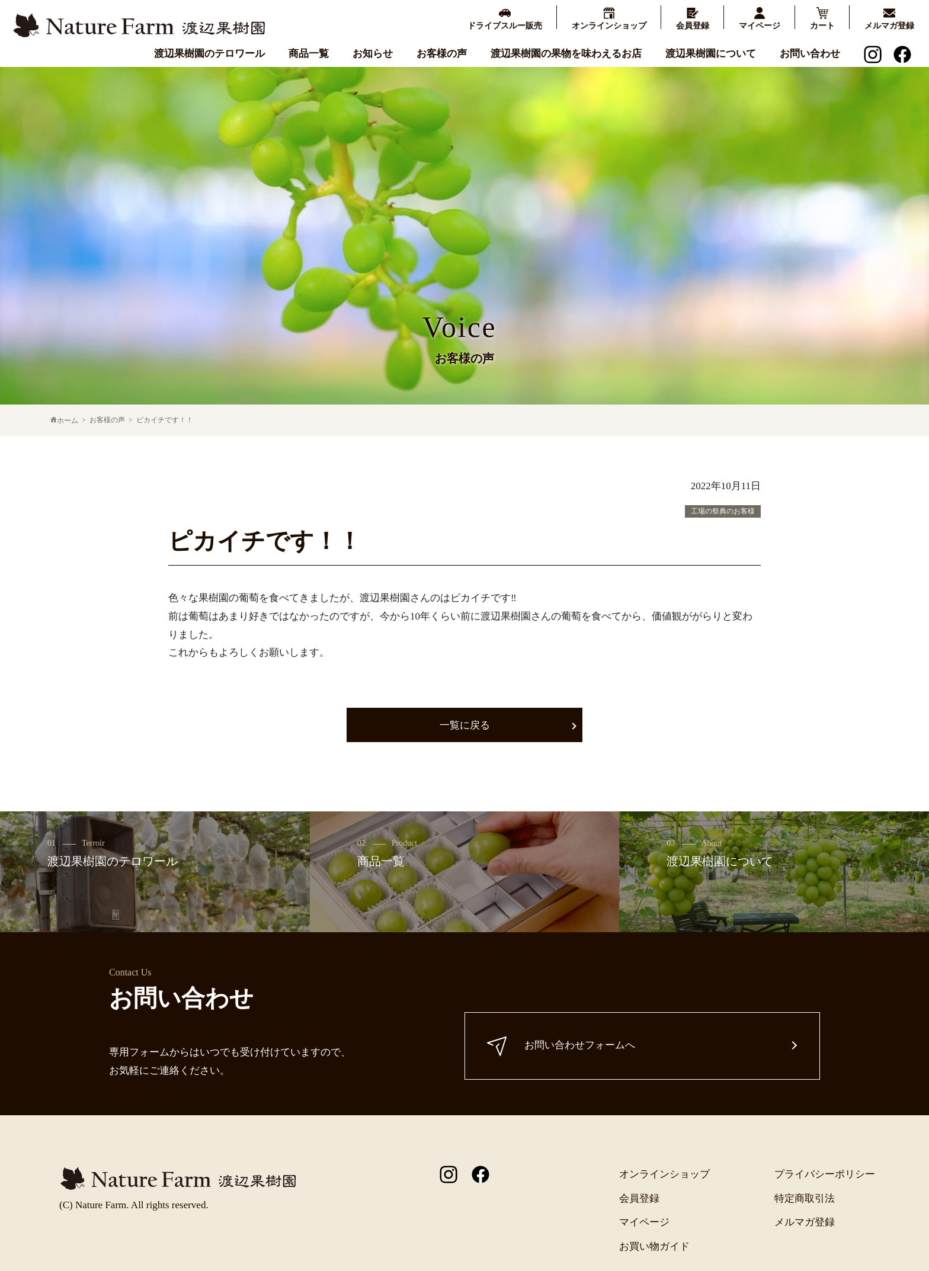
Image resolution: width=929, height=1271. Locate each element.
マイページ (644, 1222)
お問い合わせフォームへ (563, 1045)
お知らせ (373, 53)
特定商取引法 (804, 1198)
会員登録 (639, 1198)
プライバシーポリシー (824, 1174)
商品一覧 (309, 53)
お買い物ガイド (654, 1246)
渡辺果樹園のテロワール (209, 53)
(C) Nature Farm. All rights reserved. (134, 1205)
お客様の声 (442, 53)
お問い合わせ (810, 53)
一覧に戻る (465, 725)
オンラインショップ (664, 1174)
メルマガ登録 (804, 1222)
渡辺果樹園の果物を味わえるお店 (566, 53)
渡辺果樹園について (710, 53)
